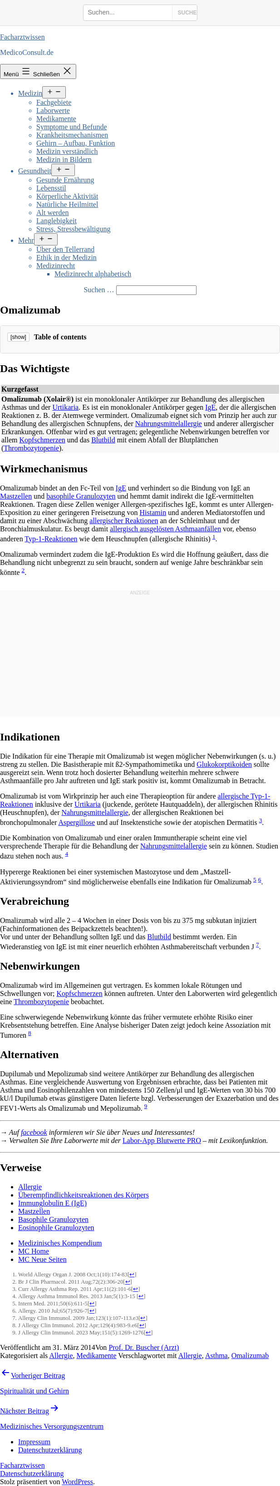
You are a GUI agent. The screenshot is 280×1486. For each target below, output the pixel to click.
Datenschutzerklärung (32, 1473)
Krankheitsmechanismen (72, 135)
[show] (18, 337)
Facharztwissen (22, 37)
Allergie (30, 1187)
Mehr (26, 240)
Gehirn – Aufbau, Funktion (75, 143)
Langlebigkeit (56, 221)
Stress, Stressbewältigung (73, 229)
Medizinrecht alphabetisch (92, 274)
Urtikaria (65, 407)
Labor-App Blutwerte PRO (162, 1140)
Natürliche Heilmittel (67, 204)
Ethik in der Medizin (66, 257)
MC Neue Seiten (42, 1259)
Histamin (152, 512)
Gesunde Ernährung (65, 180)
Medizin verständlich (67, 151)
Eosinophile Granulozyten (56, 1227)
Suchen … (99, 290)
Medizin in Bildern (64, 159)
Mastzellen (16, 496)
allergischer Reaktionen (123, 521)
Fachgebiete (53, 102)
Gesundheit (34, 171)
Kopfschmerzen (42, 440)
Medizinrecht (55, 266)
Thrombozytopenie (31, 448)
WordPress (77, 1482)
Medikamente (56, 119)
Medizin (30, 93)
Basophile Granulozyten (53, 1219)
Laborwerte (53, 110)
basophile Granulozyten (80, 496)
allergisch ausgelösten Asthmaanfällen (165, 529)
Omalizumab (250, 1355)
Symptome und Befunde (71, 127)
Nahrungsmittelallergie (168, 423)
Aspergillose (76, 822)
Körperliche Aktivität (67, 196)
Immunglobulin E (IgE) (52, 1203)
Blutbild (103, 440)
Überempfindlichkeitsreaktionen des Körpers (83, 1195)
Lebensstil (51, 188)
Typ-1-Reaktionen (51, 539)
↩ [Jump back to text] (131, 1274)
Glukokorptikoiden (224, 764)
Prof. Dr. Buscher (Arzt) (143, 1347)
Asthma (216, 1355)
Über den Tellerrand (65, 249)
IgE (210, 407)
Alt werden (52, 212)
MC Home (33, 1251)
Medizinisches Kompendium (60, 1243)
